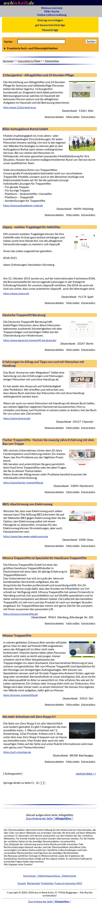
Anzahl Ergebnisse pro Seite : (50, 48)
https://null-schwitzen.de (17, 752)
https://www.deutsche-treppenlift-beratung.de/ (29, 340)
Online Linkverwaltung (51, 14)
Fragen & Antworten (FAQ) (68, 883)
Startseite (8, 60)
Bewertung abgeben (54, 117)
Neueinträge (50, 29)
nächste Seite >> (86, 773)
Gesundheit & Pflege (29, 60)
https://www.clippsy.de (16, 293)
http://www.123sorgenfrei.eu (19, 107)
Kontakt (22, 883)
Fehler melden (73, 117)
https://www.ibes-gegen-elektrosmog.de (25, 536)
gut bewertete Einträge (50, 25)
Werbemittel (33, 883)
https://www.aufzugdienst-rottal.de (23, 205)
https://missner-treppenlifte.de (20, 695)
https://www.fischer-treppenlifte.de (23, 482)
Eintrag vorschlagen (50, 20)
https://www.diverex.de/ (16, 418)
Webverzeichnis (52, 8)
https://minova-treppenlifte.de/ (20, 614)
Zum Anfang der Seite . (50, 818)
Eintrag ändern (88, 117)
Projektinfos (47, 883)
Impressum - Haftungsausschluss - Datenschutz (49, 875)
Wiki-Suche (51, 11)
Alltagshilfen (52, 60)
